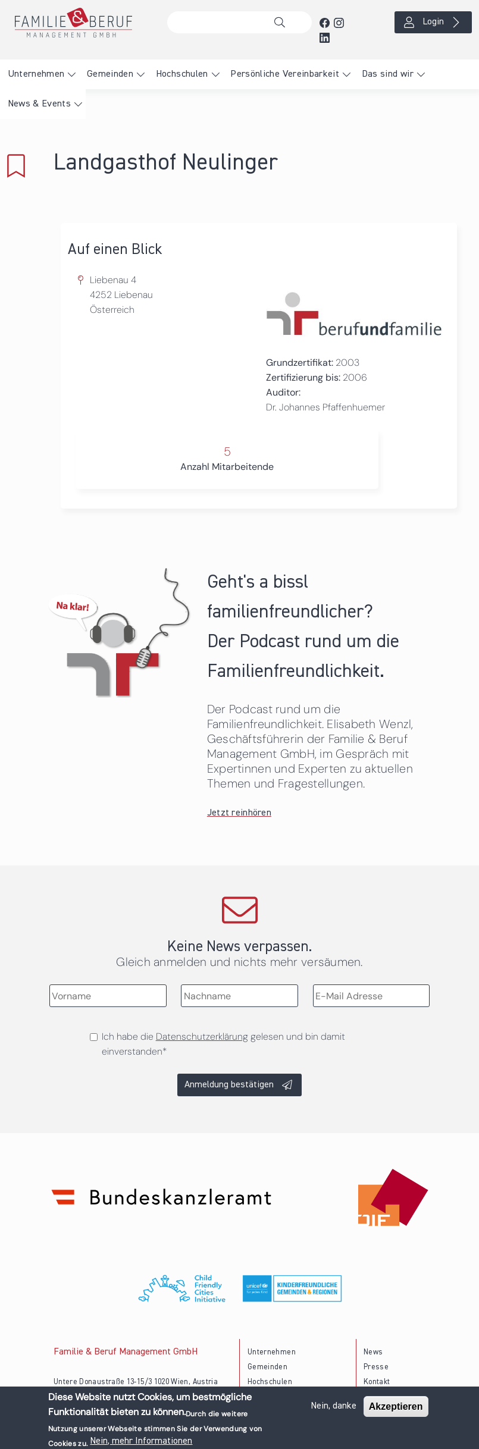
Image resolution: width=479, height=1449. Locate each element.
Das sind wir (388, 74)
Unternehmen (36, 74)
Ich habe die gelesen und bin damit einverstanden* (223, 1044)
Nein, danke (333, 1408)
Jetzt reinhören (239, 813)
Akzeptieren (396, 1408)
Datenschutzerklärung (202, 1036)
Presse (376, 1367)
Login (433, 22)
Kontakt (377, 1382)
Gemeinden (110, 74)
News (373, 1352)
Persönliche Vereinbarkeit (284, 74)
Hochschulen (182, 74)
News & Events (39, 104)
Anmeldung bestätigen (229, 1085)
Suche (282, 22)
